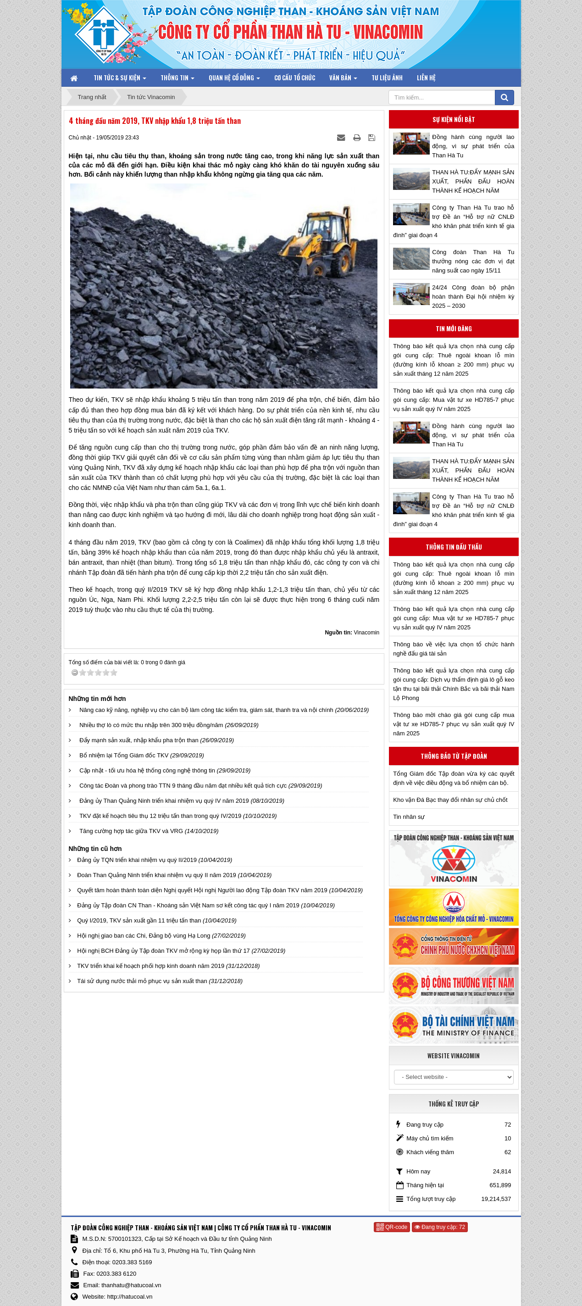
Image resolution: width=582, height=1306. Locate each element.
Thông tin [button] (177, 79)
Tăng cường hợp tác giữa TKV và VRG (131, 831)
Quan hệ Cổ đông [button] (234, 79)
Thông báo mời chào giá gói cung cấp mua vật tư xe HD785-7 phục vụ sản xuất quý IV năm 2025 (453, 724)
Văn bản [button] (343, 79)
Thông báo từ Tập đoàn (454, 756)
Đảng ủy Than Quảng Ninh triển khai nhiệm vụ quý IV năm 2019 (164, 800)
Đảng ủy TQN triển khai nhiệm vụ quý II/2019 (137, 859)
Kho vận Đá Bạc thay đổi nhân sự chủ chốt (450, 799)
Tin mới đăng (454, 328)
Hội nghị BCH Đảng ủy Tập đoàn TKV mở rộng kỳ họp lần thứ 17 (163, 950)
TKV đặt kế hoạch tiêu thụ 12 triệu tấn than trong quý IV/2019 (160, 815)
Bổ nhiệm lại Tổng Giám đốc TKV (123, 755)
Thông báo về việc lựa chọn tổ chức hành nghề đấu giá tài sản (453, 649)
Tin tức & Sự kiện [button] (120, 79)
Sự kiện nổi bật (453, 119)
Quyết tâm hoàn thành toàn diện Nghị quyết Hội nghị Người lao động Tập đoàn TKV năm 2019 (202, 890)
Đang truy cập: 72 (440, 1227)
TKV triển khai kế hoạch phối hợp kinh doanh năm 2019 (150, 965)
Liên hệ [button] (426, 77)
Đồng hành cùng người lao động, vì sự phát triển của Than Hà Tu (473, 146)
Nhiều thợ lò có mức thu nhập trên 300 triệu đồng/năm (151, 725)
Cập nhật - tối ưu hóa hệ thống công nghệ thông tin (147, 770)
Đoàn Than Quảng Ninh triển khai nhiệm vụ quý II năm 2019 (156, 875)
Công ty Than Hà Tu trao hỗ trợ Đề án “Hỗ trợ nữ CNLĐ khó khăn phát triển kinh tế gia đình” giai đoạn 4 (453, 221)
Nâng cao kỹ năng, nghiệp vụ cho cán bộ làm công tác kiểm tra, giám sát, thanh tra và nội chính (206, 709)
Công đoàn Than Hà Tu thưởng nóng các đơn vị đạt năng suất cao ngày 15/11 (473, 261)
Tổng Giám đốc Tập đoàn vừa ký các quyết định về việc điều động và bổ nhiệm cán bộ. (453, 778)
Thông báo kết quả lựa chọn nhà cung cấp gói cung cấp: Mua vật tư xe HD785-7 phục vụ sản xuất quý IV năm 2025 (453, 399)
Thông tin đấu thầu (454, 546)
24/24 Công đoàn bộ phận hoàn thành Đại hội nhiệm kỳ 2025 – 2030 (473, 296)
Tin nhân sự (409, 816)
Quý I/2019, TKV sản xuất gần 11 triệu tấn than (139, 920)
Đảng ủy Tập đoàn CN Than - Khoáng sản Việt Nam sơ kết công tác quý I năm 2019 (188, 905)
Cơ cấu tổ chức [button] (294, 77)
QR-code (392, 1227)
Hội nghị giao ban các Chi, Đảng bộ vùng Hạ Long (143, 935)
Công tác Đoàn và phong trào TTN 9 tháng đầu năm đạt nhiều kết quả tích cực (183, 785)
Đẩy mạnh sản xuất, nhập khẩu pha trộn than (139, 740)
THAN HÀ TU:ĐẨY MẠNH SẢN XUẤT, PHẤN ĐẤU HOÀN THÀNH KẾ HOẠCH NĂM (473, 181)
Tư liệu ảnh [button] (387, 77)
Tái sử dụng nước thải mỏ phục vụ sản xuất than (142, 981)
